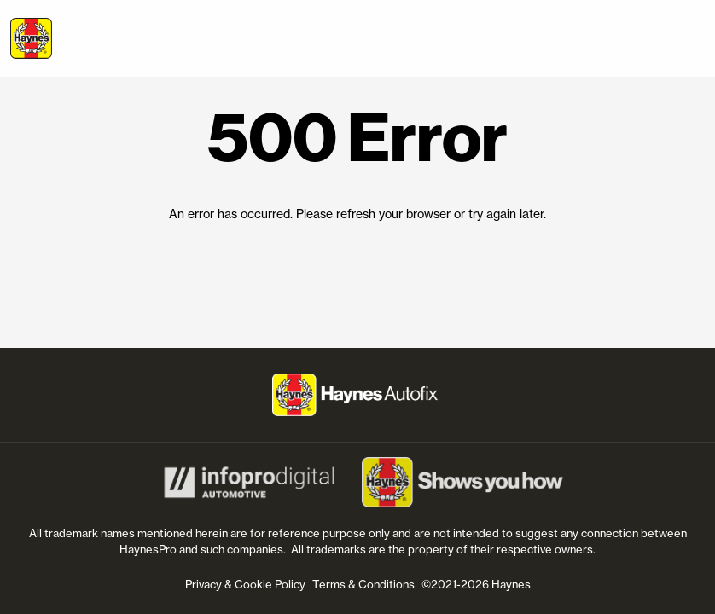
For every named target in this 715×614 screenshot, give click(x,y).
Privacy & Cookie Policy (245, 584)
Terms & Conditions (363, 584)
